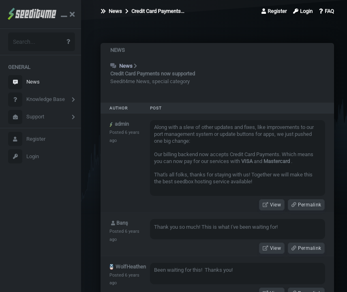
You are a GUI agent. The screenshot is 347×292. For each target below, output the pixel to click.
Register (26, 139)
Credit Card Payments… (154, 11)
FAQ (326, 11)
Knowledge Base (36, 99)
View (272, 205)
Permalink (306, 205)
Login (23, 156)
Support (26, 117)
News (24, 82)
